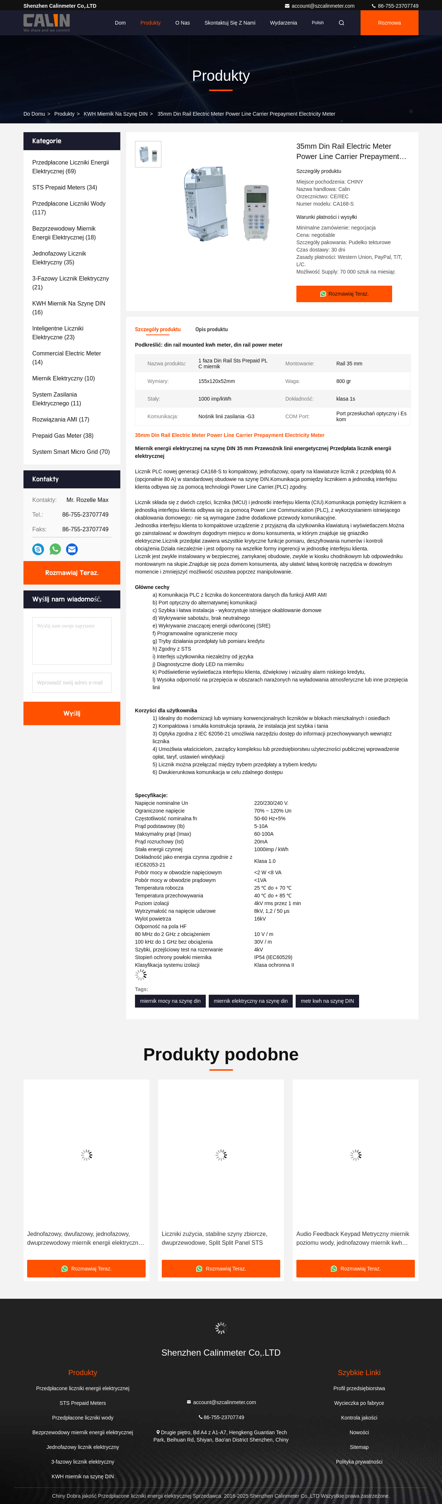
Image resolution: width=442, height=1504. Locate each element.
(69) (70, 166)
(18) (64, 233)
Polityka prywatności (359, 1462)
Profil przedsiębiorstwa (359, 1388)
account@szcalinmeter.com (320, 6)
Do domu (34, 114)
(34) (64, 187)
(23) (58, 332)
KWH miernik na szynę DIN (115, 114)
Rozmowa (389, 23)
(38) (63, 436)
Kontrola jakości (359, 1418)
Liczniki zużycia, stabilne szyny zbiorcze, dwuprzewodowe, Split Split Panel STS (214, 1238)
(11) (56, 398)
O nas (182, 23)
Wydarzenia (283, 23)
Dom (120, 23)
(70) (71, 452)
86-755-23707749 (395, 6)
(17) (61, 419)
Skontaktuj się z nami (230, 23)
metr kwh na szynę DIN (327, 1001)
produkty (64, 114)
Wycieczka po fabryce (359, 1403)
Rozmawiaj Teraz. (71, 572)
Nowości (359, 1432)
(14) (66, 357)
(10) (63, 378)
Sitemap (359, 1447)
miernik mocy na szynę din (170, 1001)
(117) (69, 208)
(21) (70, 282)
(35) (59, 257)
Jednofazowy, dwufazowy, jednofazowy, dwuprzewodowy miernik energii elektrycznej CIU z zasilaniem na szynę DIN (85, 1239)
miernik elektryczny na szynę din (251, 1001)
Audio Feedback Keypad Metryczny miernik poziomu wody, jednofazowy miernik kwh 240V (352, 1239)
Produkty (150, 23)
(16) (68, 307)
